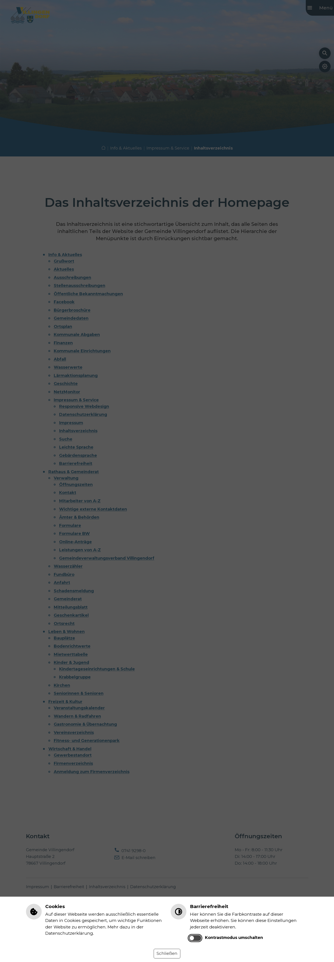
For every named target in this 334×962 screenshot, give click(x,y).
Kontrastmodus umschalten (234, 937)
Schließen (167, 953)
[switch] (195, 938)
